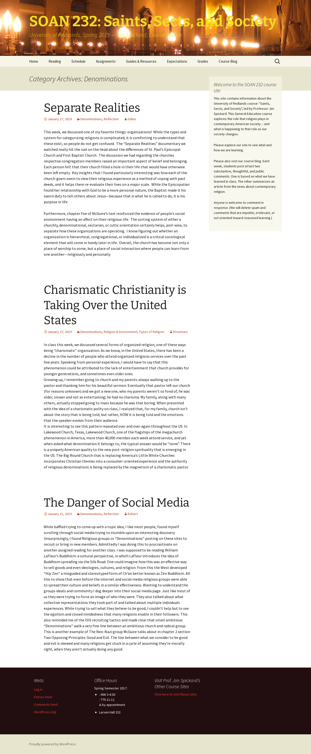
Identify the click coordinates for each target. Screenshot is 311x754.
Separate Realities (92, 108)
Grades (203, 61)
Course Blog (228, 61)
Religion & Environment (120, 332)
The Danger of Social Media (116, 503)
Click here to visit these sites (176, 694)
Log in (38, 689)
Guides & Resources (141, 61)
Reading (55, 61)
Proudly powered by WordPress (52, 744)
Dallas (132, 119)
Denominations (91, 119)
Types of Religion (151, 332)
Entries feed (43, 697)
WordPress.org (45, 712)
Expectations (177, 61)
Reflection (111, 119)
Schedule (78, 61)
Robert (133, 514)
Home (33, 61)
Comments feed (46, 704)
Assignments (106, 61)
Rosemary (180, 332)
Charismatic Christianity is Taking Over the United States (115, 305)
